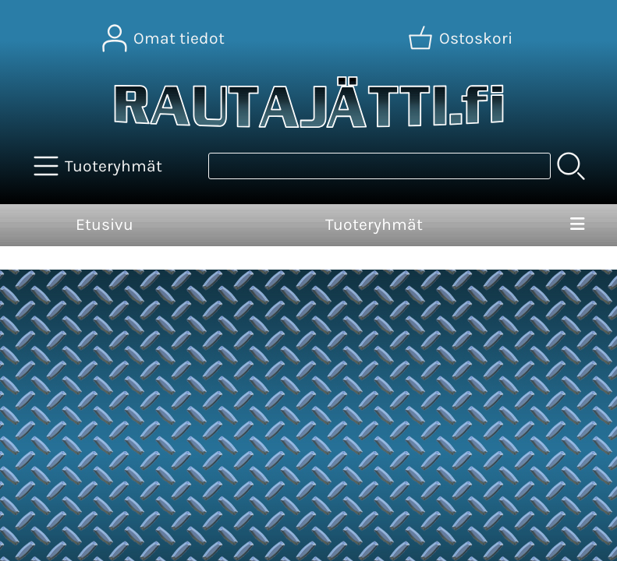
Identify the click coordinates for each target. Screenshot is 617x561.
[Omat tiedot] (165, 38)
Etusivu (104, 224)
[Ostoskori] (461, 38)
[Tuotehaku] (379, 166)
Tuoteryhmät (374, 224)
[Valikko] (578, 225)
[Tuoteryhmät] (99, 166)
